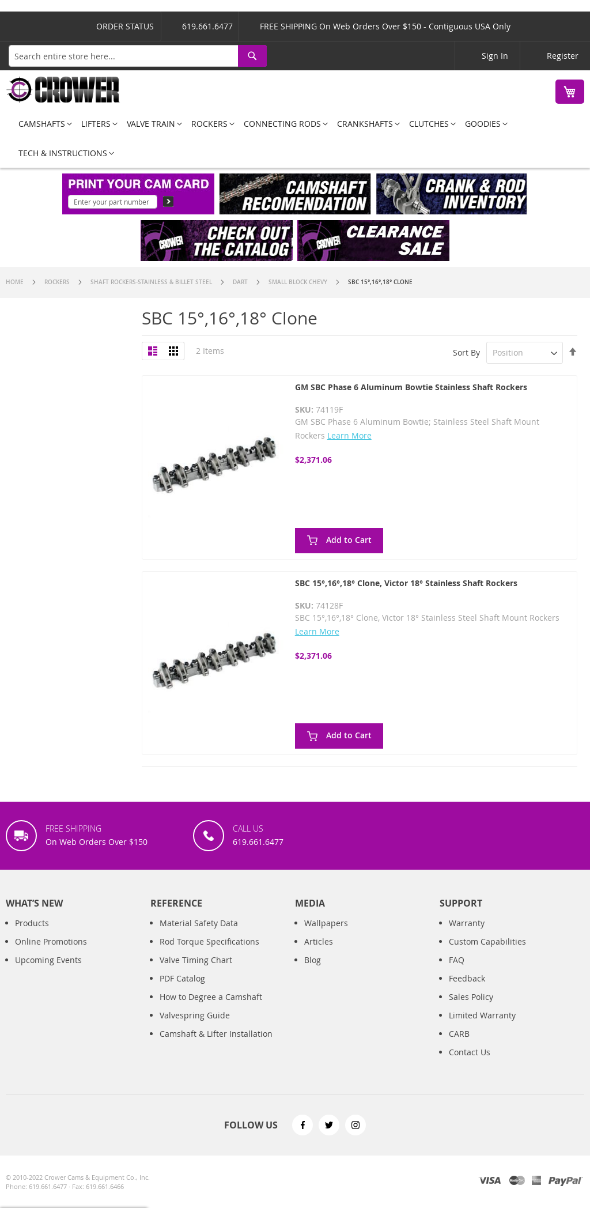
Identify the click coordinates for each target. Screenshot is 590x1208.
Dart (241, 282)
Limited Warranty (482, 1015)
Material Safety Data (199, 923)
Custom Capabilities (487, 941)
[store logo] (63, 89)
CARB (459, 1033)
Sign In (495, 55)
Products (32, 923)
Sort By (466, 352)
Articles (318, 941)
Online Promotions (51, 941)
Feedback (467, 978)
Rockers (57, 282)
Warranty (467, 923)
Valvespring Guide (195, 1015)
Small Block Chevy (298, 282)
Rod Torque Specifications (209, 941)
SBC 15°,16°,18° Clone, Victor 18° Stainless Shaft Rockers (406, 582)
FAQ (456, 959)
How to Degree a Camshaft (211, 996)
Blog (312, 959)
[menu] (295, 138)
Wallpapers (326, 923)
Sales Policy (471, 996)
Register (562, 55)
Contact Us (469, 1052)
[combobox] (138, 56)
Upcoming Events (48, 959)
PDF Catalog (182, 978)
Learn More (349, 435)
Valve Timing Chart (196, 959)
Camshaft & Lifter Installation (216, 1033)
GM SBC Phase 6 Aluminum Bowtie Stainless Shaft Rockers (411, 387)
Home (15, 282)
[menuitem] (42, 123)
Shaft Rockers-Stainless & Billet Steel (152, 282)
